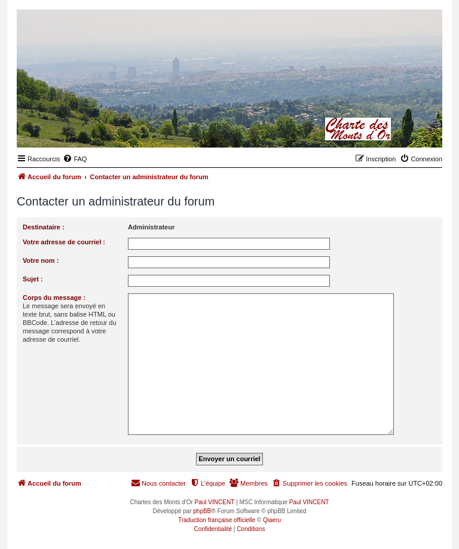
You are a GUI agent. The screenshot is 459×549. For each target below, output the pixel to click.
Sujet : (33, 279)
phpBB (202, 511)
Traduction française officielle (216, 520)
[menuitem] (75, 159)
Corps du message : (54, 297)
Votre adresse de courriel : (64, 242)
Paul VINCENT (215, 502)
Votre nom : (41, 260)
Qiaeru (272, 520)
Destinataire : (44, 227)
